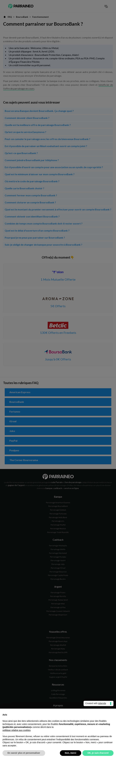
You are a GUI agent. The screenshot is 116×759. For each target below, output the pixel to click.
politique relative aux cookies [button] (17, 730)
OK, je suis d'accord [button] (97, 753)
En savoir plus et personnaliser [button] (24, 753)
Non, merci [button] (70, 753)
